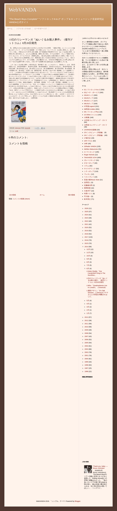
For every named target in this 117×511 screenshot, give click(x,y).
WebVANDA (23, 10)
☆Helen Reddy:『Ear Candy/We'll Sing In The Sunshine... (95, 273)
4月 (88, 304)
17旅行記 (87, 138)
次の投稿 (12, 195)
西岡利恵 (87, 188)
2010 (87, 327)
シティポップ (89, 171)
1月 (88, 313)
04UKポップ (88, 98)
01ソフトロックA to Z (92, 90)
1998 (87, 365)
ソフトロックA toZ (23, 29)
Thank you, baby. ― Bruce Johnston (100, 467)
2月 (88, 310)
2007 (87, 336)
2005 (87, 343)
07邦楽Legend (89, 106)
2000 (87, 359)
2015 (87, 243)
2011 (87, 324)
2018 (87, 234)
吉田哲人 (87, 182)
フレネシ (87, 174)
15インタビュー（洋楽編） (94, 132)
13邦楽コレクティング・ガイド (95, 125)
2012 (87, 320)
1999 (87, 362)
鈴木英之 (87, 199)
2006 (87, 339)
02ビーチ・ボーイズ (91, 92)
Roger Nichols (89, 155)
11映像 (86, 117)
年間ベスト (88, 193)
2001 (87, 355)
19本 (16, 131)
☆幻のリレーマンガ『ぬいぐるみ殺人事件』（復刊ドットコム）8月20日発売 (96, 280)
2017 (87, 237)
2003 (87, 349)
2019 (87, 230)
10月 (88, 256)
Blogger (77, 501)
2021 (87, 224)
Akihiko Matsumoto (91, 149)
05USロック (88, 101)
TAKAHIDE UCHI (90, 157)
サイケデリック (90, 168)
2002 (87, 352)
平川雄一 (87, 196)
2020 (87, 227)
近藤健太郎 (88, 185)
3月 (88, 307)
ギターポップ (89, 163)
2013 (87, 317)
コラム (86, 166)
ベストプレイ (89, 177)
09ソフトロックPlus (91, 112)
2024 (87, 215)
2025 (87, 211)
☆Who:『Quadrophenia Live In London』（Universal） (96, 286)
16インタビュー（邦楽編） (94, 135)
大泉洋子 (87, 191)
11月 (88, 252)
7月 (88, 265)
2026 (87, 208)
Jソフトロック (89, 152)
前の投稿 (71, 195)
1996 (87, 371)
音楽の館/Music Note (91, 180)
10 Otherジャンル (90, 115)
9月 (88, 259)
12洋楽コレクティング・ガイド (95, 120)
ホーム (9, 29)
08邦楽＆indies (89, 109)
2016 (87, 240)
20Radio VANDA (90, 146)
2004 (87, 346)
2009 (87, 330)
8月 (88, 262)
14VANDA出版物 (90, 130)
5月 (88, 300)
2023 (87, 218)
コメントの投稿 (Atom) (21, 199)
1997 (87, 368)
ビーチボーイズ (40, 29)
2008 (87, 333)
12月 (88, 249)
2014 (87, 246)
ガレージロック (90, 160)
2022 (87, 221)
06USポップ (88, 103)
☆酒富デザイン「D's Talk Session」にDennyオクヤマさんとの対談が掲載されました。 (97, 293)
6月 (88, 268)
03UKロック (88, 95)
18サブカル (88, 141)
